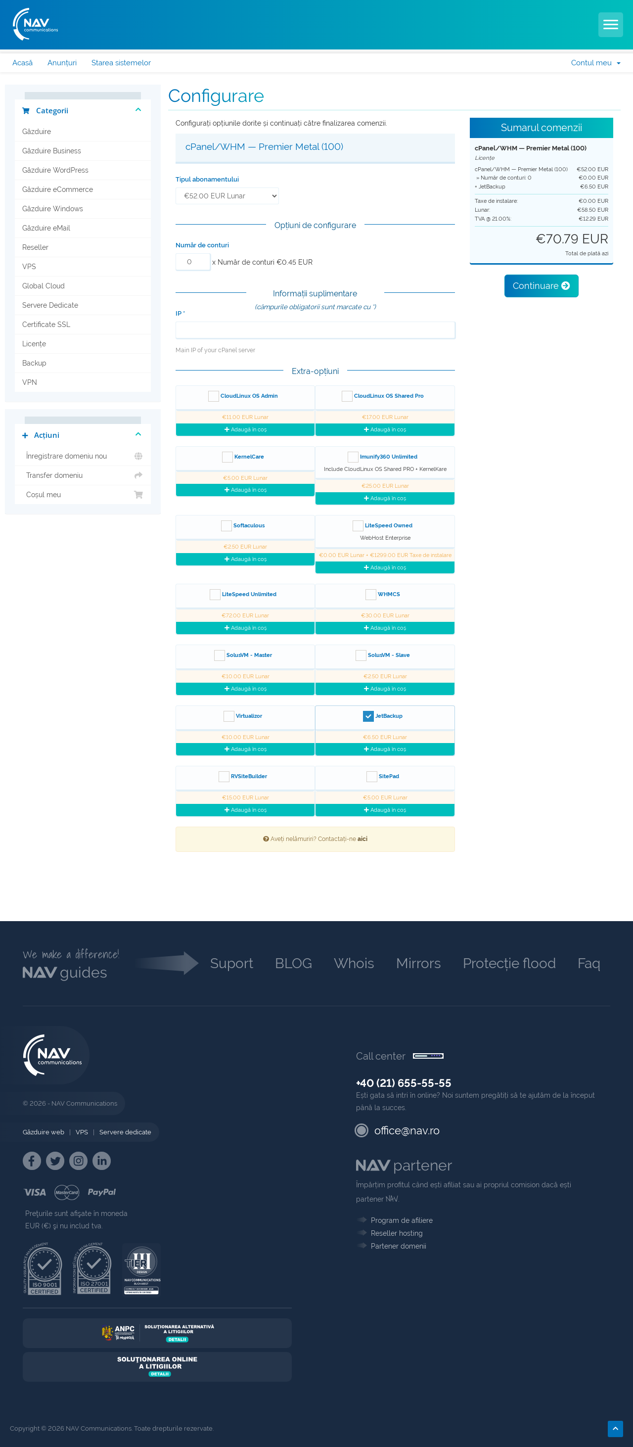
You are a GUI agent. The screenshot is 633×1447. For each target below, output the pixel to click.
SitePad (382, 776)
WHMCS (382, 594)
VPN (29, 382)
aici (362, 839)
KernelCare (243, 457)
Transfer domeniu (82, 475)
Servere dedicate (125, 1132)
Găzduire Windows (52, 209)
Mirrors (418, 963)
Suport (231, 963)
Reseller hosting (397, 1233)
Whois (354, 963)
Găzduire (36, 132)
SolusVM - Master (243, 655)
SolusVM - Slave (383, 655)
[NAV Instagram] (78, 1161)
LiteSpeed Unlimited (243, 594)
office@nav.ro (407, 1130)
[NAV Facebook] (32, 1161)
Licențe (34, 344)
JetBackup (383, 716)
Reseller (35, 247)
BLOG (293, 963)
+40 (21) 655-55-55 (404, 1082)
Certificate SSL (46, 324)
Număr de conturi (202, 245)
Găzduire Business (51, 151)
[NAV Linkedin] (101, 1161)
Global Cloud (43, 286)
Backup (34, 363)
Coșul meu (82, 495)
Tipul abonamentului (207, 179)
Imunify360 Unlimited (382, 457)
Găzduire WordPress (55, 170)
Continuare (541, 285)
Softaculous (243, 525)
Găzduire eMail (46, 228)
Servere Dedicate (50, 305)
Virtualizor (243, 716)
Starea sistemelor (121, 62)
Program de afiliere (402, 1220)
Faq (589, 963)
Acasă (22, 62)
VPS (29, 267)
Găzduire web (43, 1132)
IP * (180, 313)
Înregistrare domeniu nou (82, 456)
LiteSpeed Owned (382, 525)
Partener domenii (398, 1246)
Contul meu (596, 62)
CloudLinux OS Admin (243, 396)
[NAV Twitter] (55, 1161)
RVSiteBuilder (243, 776)
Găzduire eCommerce (57, 189)
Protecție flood (509, 963)
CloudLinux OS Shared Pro (383, 396)
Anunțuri (62, 62)
